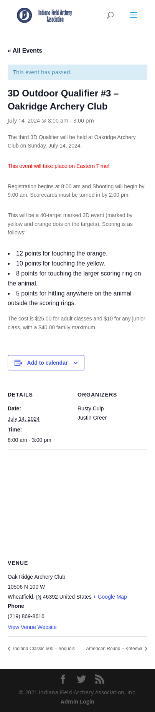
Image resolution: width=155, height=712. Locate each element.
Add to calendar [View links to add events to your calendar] (47, 363)
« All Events (25, 50)
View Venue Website (32, 627)
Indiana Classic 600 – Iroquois (43, 648)
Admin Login (77, 701)
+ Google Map (110, 597)
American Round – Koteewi (114, 648)
